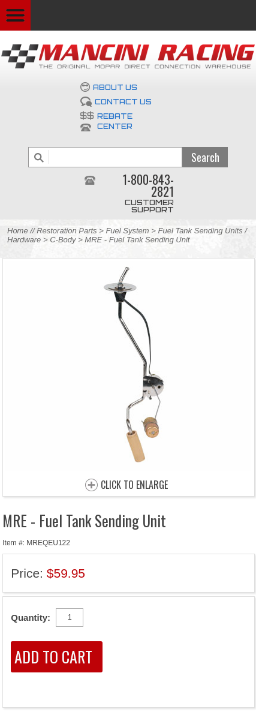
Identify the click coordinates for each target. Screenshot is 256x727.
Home (17, 230)
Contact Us (123, 101)
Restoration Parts (67, 230)
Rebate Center (114, 121)
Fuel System (127, 230)
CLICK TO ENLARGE (134, 485)
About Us (115, 87)
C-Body (63, 239)
